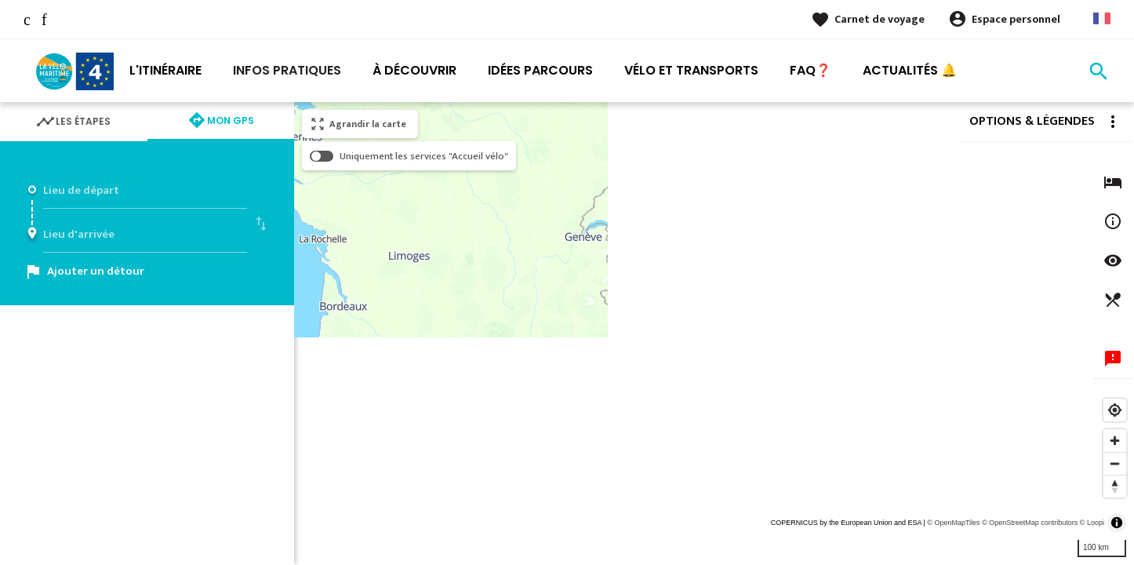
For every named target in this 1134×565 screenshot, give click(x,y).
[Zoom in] (1114, 440)
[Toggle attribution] (1116, 522)
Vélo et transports (691, 70)
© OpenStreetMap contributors (1030, 523)
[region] (714, 333)
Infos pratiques (287, 70)
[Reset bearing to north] (1114, 486)
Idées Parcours (540, 70)
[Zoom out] (1114, 463)
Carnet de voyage (879, 19)
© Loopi (1092, 523)
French (1101, 18)
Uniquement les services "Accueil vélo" (424, 156)
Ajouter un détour (95, 271)
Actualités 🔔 (910, 70)
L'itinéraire (165, 70)
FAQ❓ (810, 70)
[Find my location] (1114, 410)
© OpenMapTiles (953, 523)
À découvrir (414, 70)
